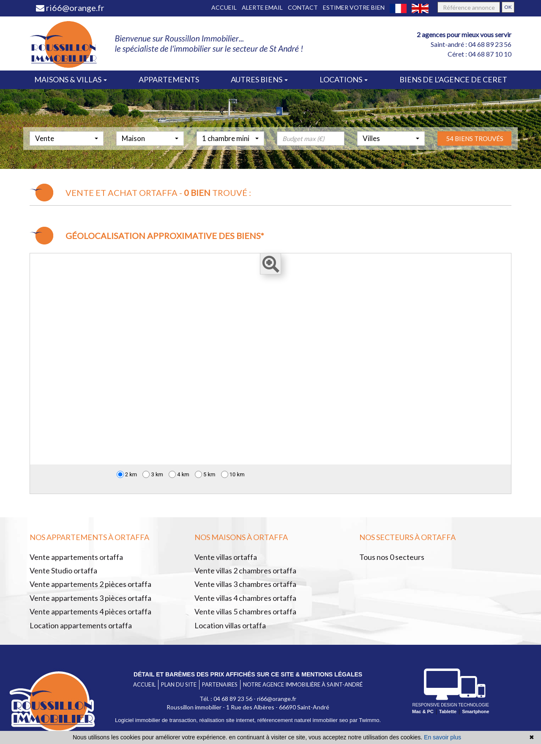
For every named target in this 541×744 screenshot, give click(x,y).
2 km (127, 474)
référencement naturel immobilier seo (303, 720)
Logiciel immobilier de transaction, (157, 720)
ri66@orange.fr (70, 8)
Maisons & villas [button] (70, 79)
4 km (179, 474)
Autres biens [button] (259, 79)
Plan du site (179, 684)
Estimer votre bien (354, 7)
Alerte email (262, 7)
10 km (233, 474)
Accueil (224, 7)
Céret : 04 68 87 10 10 (479, 54)
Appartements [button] (169, 79)
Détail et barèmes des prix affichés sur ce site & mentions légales (248, 674)
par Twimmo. (365, 720)
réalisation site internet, (228, 720)
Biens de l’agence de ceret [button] (453, 79)
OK (508, 7)
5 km (205, 474)
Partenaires (220, 684)
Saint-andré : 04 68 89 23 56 (471, 44)
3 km (152, 474)
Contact (303, 7)
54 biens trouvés (474, 157)
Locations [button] (344, 79)
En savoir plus (442, 737)
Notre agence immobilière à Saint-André (303, 684)
